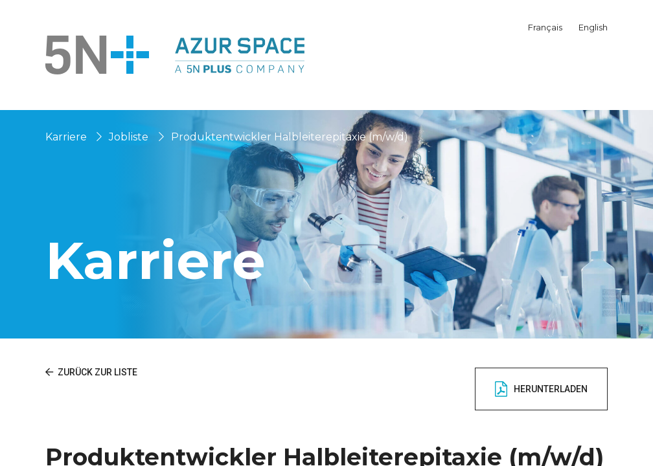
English (593, 27)
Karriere (66, 137)
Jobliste (128, 137)
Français (545, 27)
